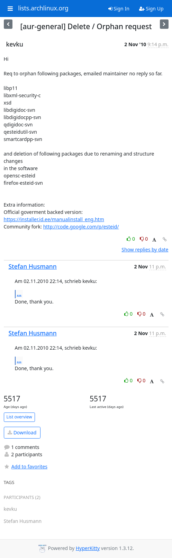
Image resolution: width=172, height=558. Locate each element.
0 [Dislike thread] (144, 238)
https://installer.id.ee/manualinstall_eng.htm (54, 219)
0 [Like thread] (131, 238)
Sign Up (151, 8)
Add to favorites (25, 466)
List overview (19, 417)
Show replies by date (144, 249)
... (19, 294)
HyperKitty (88, 548)
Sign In (118, 8)
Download (22, 432)
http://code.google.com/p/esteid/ (81, 226)
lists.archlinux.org (43, 8)
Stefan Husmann (33, 266)
